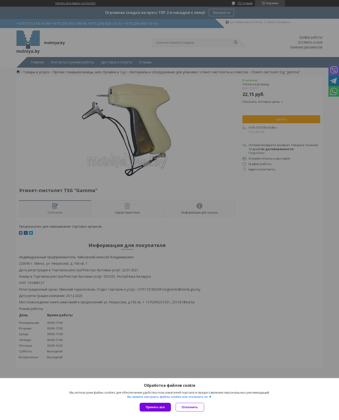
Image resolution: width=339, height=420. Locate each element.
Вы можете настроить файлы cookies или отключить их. (168, 397)
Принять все (155, 407)
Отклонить (190, 407)
